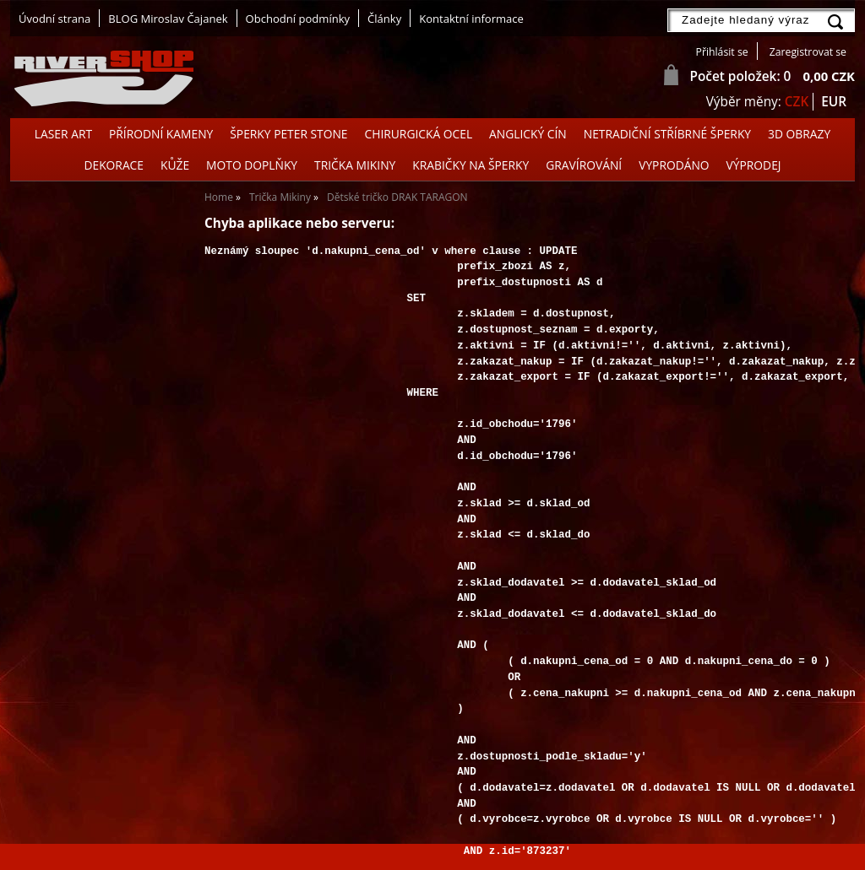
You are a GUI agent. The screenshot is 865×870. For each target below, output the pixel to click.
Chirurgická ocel (419, 134)
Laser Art (63, 134)
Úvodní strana (54, 18)
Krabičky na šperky (470, 165)
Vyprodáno (674, 165)
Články (384, 18)
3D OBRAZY (799, 134)
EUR (833, 102)
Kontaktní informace (471, 18)
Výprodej (753, 165)
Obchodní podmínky (298, 18)
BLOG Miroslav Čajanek (167, 18)
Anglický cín (528, 134)
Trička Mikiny (354, 165)
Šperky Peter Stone (288, 134)
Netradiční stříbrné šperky (667, 134)
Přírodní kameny (161, 134)
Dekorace (114, 165)
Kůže (174, 165)
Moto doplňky (251, 165)
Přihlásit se (722, 52)
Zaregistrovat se (808, 52)
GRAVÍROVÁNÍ (584, 165)
